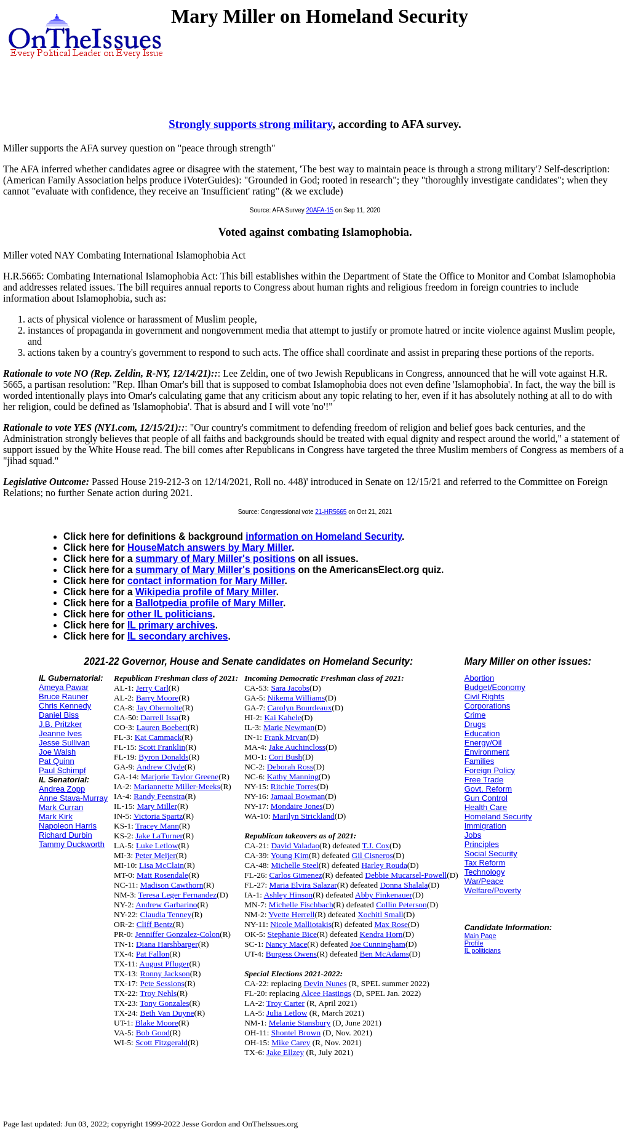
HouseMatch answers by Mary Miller (209, 547)
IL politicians (483, 950)
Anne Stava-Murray (73, 798)
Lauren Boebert (162, 727)
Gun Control (486, 798)
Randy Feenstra (159, 796)
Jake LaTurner (159, 835)
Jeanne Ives (60, 733)
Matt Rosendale (162, 875)
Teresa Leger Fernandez (177, 894)
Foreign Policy (490, 770)
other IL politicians (169, 614)
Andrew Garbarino (166, 904)
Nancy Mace (287, 944)
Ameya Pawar (64, 687)
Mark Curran (61, 807)
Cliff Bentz (155, 924)
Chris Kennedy (65, 705)
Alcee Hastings (326, 993)
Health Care (486, 807)
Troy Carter (285, 1003)
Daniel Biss (59, 715)
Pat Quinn (56, 761)
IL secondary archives (177, 636)
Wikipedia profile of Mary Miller (205, 592)
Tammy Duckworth (72, 844)
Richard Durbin (65, 835)
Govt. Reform (488, 788)
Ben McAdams (384, 953)
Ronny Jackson (165, 973)
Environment (487, 752)
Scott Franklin (161, 747)
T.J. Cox (375, 845)
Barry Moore (157, 697)
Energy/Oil (483, 742)
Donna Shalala (404, 884)
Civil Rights (484, 696)
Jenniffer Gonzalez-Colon (177, 934)
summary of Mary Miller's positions (215, 558)
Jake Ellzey (285, 1052)
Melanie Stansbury (299, 1022)
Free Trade (484, 779)
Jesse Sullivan (64, 742)
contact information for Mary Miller (206, 581)
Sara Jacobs (290, 687)
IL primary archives (171, 625)
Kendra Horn (380, 934)
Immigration (485, 825)
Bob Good (153, 1032)
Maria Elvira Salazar (303, 884)
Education (482, 733)
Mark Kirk (56, 816)
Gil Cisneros (372, 855)
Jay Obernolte (159, 707)
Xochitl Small (380, 914)
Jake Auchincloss (297, 747)
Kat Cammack (158, 737)
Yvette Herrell (291, 914)
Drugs (475, 724)
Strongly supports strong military (250, 124)
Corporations (487, 705)
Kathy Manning (293, 776)
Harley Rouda (384, 865)
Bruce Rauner (63, 696)
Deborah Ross (290, 766)
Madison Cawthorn (172, 884)
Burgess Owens (291, 953)
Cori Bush (285, 756)
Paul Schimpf (62, 770)
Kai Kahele (282, 717)
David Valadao (295, 845)
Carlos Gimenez (295, 875)
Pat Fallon (152, 953)
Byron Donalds (163, 756)
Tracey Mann (157, 825)
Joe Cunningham (377, 944)
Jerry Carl (152, 687)
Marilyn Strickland (304, 816)
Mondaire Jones (297, 806)
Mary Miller (157, 806)
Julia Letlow (286, 1013)
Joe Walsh (57, 752)
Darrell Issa (159, 717)
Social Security (491, 853)
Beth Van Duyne (167, 1013)
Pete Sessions (162, 983)
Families (479, 761)
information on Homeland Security (323, 536)
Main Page (480, 935)
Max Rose (390, 924)
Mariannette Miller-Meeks (177, 786)
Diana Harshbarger (167, 944)
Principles (482, 844)
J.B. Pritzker (60, 724)
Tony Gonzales (164, 1003)
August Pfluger (164, 963)
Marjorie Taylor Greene (179, 776)
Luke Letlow (157, 845)
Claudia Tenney (166, 914)
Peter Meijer (155, 855)
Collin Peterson (401, 904)
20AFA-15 (319, 210)
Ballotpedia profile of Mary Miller (209, 603)
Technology (485, 872)
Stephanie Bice (292, 934)
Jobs (473, 835)
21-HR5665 (330, 511)
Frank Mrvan (285, 737)
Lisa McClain (161, 865)
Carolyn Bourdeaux (300, 707)
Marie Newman (288, 727)
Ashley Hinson (288, 894)
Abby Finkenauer (383, 894)
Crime (475, 715)
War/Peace (484, 881)
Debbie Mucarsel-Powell (406, 875)
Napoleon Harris (68, 825)
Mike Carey (290, 1042)
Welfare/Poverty (493, 890)
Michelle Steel (295, 865)
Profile (474, 943)
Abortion (479, 678)
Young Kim (290, 855)
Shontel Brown (296, 1032)
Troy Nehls (158, 993)
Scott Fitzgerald (161, 1042)
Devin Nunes (324, 983)
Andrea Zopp (62, 788)
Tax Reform (485, 862)
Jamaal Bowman (298, 796)
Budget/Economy (495, 687)
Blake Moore (156, 1022)
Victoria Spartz (158, 816)
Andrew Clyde (161, 766)
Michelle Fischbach (301, 904)
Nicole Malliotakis (301, 924)
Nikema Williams (296, 697)
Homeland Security (498, 816)
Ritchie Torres (294, 786)
